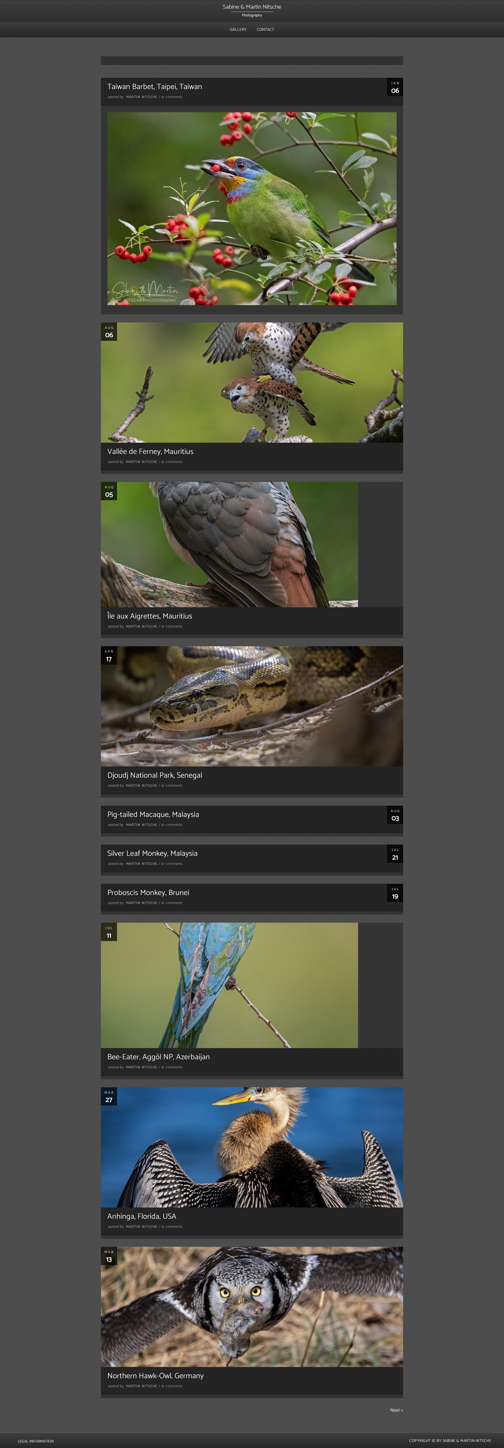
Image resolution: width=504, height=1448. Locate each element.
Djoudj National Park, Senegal (154, 775)
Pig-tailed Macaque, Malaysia (153, 815)
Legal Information (36, 1441)
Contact (265, 29)
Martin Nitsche (142, 97)
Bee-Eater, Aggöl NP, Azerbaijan (158, 1057)
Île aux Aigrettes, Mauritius (149, 616)
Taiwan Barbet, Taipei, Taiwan (154, 87)
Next (396, 1410)
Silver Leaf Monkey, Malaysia (152, 853)
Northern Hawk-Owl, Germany (155, 1376)
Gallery (238, 29)
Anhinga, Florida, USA (141, 1216)
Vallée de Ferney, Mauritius (150, 452)
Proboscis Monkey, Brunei (148, 893)
